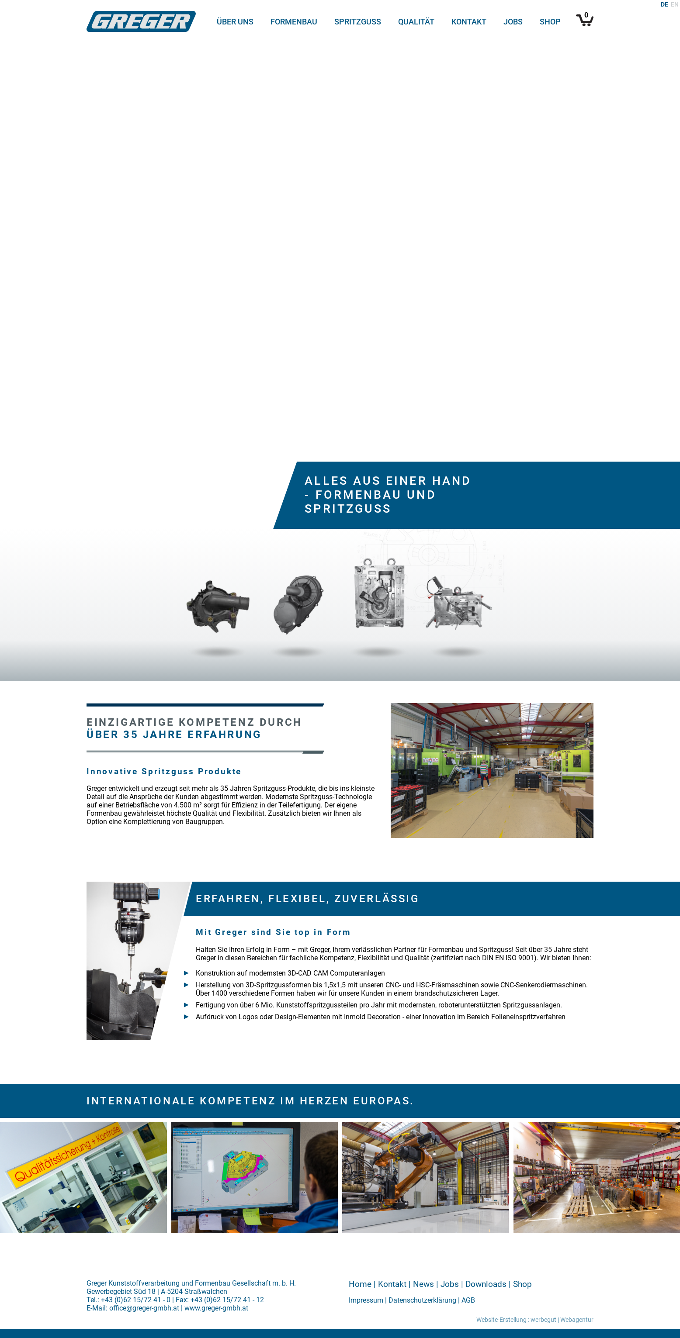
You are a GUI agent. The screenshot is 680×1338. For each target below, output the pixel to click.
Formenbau (294, 21)
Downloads (486, 1284)
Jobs (513, 21)
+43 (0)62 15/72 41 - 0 (135, 1300)
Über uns (235, 21)
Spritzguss (357, 21)
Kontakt (468, 21)
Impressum (366, 1300)
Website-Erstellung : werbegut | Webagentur (534, 1319)
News (423, 1284)
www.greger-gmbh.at (216, 1308)
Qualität (416, 21)
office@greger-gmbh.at (144, 1308)
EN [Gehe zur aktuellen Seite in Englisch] (675, 4)
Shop (550, 21)
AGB (468, 1300)
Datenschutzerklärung (422, 1300)
